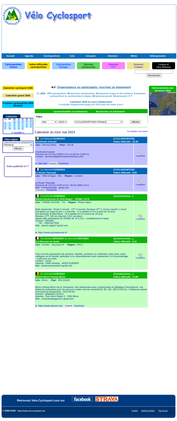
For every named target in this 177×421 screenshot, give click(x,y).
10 (23, 123)
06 (5, 123)
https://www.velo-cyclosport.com (31, 411)
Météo (134, 56)
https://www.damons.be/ (49, 305)
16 (19, 125)
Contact (135, 411)
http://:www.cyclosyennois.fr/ (51, 232)
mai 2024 (18, 133)
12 (31, 123)
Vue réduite (143, 131)
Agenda (29, 56)
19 (31, 125)
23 (19, 127)
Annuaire (91, 56)
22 (14, 127)
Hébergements (158, 56)
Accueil (10, 56)
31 (23, 129)
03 (23, 121)
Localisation (140, 155)
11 (27, 123)
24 (23, 127)
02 (19, 121)
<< (13, 133)
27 (5, 129)
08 (14, 123)
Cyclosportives (52, 56)
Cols (72, 56)
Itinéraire (113, 56)
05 (31, 121)
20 (5, 127)
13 (5, 125)
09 (19, 123)
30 (19, 129)
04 (27, 121)
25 (27, 127)
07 (10, 123)
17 (23, 125)
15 (14, 125)
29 (14, 129)
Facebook (59, 163)
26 (31, 127)
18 (27, 125)
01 (14, 121)
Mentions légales (148, 411)
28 (10, 129)
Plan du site (163, 411)
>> (23, 133)
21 (10, 127)
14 (10, 125)
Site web (41, 163)
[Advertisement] (134, 31)
